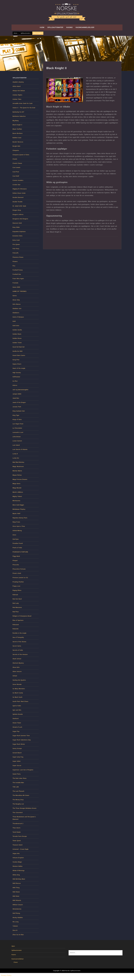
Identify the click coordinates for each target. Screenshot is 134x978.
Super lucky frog (18, 757)
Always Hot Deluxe (19, 91)
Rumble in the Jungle (19, 633)
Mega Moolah (17, 488)
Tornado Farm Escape (20, 836)
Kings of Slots (17, 419)
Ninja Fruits (16, 522)
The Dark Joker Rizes (19, 778)
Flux (14, 266)
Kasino (69, 27)
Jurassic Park (17, 407)
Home (16, 33)
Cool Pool (16, 172)
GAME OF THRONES (19, 291)
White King (16, 875)
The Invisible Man (18, 783)
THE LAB (16, 787)
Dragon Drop (17, 210)
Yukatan (15, 926)
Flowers (15, 261)
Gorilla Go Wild (17, 351)
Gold (14, 321)
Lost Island (16, 445)
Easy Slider (16, 227)
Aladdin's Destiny (18, 82)
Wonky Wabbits (18, 918)
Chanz (16, 962)
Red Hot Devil (17, 599)
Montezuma (16, 501)
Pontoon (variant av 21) (20, 578)
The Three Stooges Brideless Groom (24, 808)
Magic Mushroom (18, 466)
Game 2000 (16, 287)
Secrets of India (18, 650)
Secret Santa (17, 646)
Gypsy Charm (17, 364)
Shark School (17, 659)
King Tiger (16, 415)
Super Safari (17, 761)
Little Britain (17, 437)
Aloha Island (17, 86)
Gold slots (16, 326)
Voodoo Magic (17, 862)
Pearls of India (17, 548)
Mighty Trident (17, 496)
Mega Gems (16, 484)
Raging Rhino (17, 590)
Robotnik (15, 629)
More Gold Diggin (18, 505)
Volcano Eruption (18, 858)
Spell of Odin (17, 706)
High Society (17, 373)
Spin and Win (17, 710)
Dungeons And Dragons (20, 219)
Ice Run (15, 381)
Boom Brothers (18, 133)
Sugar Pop (16, 731)
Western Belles (17, 866)
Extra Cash (16, 240)
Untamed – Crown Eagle (20, 849)
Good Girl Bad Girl (18, 347)
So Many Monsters (19, 689)
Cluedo (15, 159)
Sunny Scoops (17, 748)
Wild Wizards (17, 900)
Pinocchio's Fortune (19, 569)
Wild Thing (16, 888)
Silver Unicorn (17, 671)
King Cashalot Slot (19, 411)
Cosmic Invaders (18, 180)
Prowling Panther (18, 582)
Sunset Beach (17, 753)
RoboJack (16, 625)
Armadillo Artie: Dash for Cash (22, 103)
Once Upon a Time (19, 526)
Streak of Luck (17, 727)
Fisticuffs (15, 253)
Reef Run (16, 612)
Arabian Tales (17, 99)
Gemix (15, 296)
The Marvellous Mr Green (21, 795)
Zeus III (15, 930)
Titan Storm (16, 828)
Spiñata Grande (18, 714)
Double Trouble (17, 202)
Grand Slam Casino (19, 355)
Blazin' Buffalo (17, 129)
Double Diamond (18, 197)
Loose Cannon (17, 441)
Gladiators (16, 313)
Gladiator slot (17, 309)
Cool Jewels (16, 167)
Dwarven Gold (17, 223)
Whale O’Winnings (18, 871)
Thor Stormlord (18, 813)
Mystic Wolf (16, 514)
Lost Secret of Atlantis (20, 449)
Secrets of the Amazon (20, 654)
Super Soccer (17, 766)
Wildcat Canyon (18, 905)
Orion (14, 535)
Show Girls (16, 667)
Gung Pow (16, 360)
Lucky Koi (16, 458)
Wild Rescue (17, 883)
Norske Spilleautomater (72, 971)
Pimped (15, 561)
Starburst (16, 719)
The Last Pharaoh (18, 791)
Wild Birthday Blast (19, 879)
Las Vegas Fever (18, 424)
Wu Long (15, 922)
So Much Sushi (17, 697)
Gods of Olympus (18, 317)
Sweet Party (17, 774)
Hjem (42, 27)
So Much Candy (18, 693)
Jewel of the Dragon (19, 402)
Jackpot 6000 (17, 394)
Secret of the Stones (19, 642)
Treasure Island (17, 845)
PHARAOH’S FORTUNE (20, 552)
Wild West (16, 896)
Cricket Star (16, 185)
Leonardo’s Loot (18, 432)
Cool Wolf (16, 176)
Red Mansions (17, 607)
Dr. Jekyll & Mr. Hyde (19, 206)
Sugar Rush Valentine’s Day (22, 740)
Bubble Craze (17, 138)
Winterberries (17, 909)
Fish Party (16, 249)
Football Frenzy (18, 270)
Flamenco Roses (18, 257)
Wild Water (16, 892)
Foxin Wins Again (18, 279)
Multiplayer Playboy (19, 509)
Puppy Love (16, 586)
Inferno (15, 385)
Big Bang (16, 121)
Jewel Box (16, 398)
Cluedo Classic (17, 163)
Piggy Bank (16, 556)
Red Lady (16, 603)
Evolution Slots (17, 236)
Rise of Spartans (18, 620)
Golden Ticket (17, 343)
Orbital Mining (17, 531)
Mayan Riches (17, 475)
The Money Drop (18, 800)
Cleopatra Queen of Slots (21, 155)
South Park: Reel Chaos (20, 701)
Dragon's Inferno (18, 214)
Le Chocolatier (17, 428)
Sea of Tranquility (18, 637)
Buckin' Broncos (18, 142)
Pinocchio (16, 565)
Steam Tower (17, 723)
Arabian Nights (17, 95)
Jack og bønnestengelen (20, 390)
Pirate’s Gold (17, 573)
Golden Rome (17, 338)
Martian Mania (17, 471)
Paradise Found (18, 543)
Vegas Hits (16, 853)
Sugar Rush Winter (19, 744)
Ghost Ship (16, 300)
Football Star (17, 274)
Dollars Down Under (19, 193)
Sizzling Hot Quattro (19, 680)
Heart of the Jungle (19, 368)
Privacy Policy (6, 975)
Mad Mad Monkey (18, 462)
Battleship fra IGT (18, 112)
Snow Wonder (17, 684)
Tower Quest (17, 841)
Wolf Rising (16, 913)
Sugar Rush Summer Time (21, 736)
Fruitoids (15, 283)
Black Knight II (17, 125)
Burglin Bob (16, 146)
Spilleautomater (55, 27)
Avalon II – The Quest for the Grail (24, 108)
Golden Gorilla (17, 330)
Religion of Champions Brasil (22, 616)
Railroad (15, 595)
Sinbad (15, 676)
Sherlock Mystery (18, 663)
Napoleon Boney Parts (20, 518)
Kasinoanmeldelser (85, 27)
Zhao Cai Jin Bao (18, 935)
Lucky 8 (15, 454)
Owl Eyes (16, 539)
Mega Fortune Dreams (20, 479)
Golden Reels (17, 334)
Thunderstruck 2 (18, 824)
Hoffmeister (16, 377)
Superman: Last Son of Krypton (23, 770)
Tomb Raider (17, 832)
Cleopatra (16, 150)
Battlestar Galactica (19, 116)
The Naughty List (18, 804)
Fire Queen (16, 244)
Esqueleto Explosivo (19, 232)
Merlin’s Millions (18, 492)
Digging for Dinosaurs (20, 189)
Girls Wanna (16, 304)
